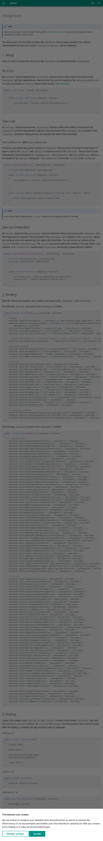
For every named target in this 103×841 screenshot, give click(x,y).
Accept (37, 834)
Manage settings (15, 834)
